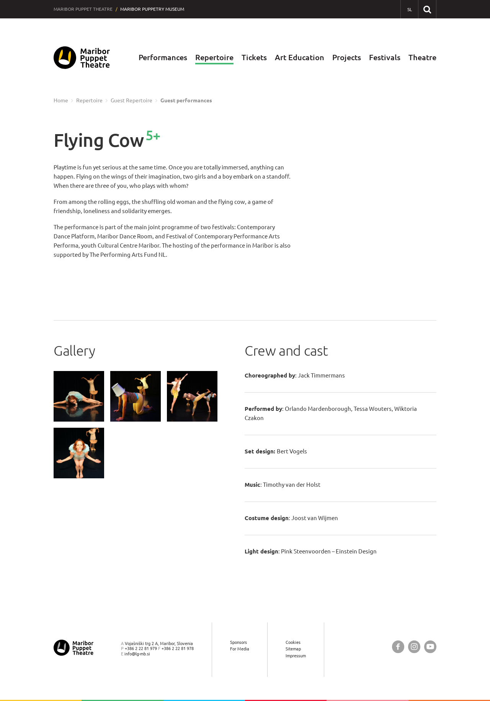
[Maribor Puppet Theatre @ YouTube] (430, 646)
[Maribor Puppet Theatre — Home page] (82, 57)
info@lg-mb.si (137, 653)
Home (61, 100)
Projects (346, 57)
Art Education (299, 57)
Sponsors (238, 642)
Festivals (384, 57)
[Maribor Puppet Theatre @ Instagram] (414, 646)
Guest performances (186, 100)
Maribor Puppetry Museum (152, 9)
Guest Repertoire (131, 100)
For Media (239, 649)
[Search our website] (427, 9)
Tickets (254, 57)
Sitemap (293, 649)
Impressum (296, 655)
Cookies (293, 642)
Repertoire (214, 57)
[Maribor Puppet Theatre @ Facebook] (398, 646)
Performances (163, 57)
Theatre (422, 57)
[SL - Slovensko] (409, 9)
